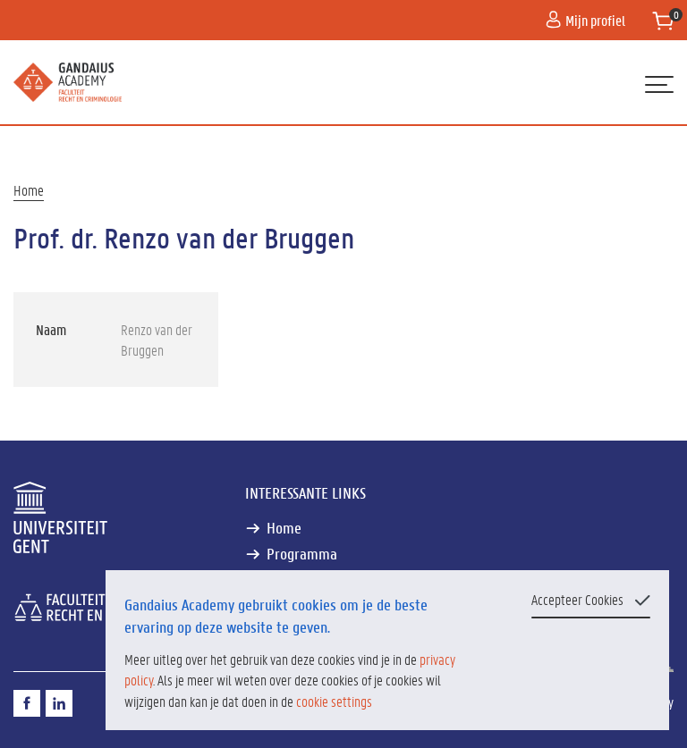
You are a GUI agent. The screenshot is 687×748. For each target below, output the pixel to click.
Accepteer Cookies (577, 599)
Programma (302, 553)
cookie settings (334, 701)
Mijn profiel (585, 20)
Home (28, 190)
